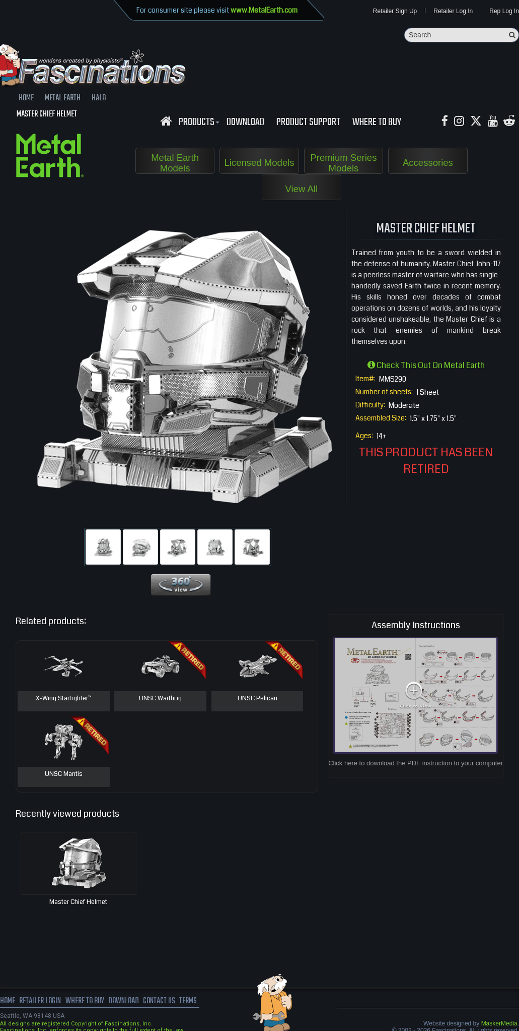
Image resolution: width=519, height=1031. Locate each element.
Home (7, 1001)
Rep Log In (504, 11)
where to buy (85, 1001)
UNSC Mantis (64, 774)
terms (189, 1001)
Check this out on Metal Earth (426, 365)
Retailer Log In (453, 11)
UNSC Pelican (257, 699)
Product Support (308, 122)
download (245, 122)
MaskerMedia (499, 1023)
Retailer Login (40, 1001)
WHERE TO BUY (376, 122)
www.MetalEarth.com (264, 10)
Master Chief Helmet (78, 901)
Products (198, 122)
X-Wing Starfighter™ (64, 699)
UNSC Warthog (160, 699)
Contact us (159, 1001)
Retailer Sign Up (395, 11)
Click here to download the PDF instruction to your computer (415, 763)
